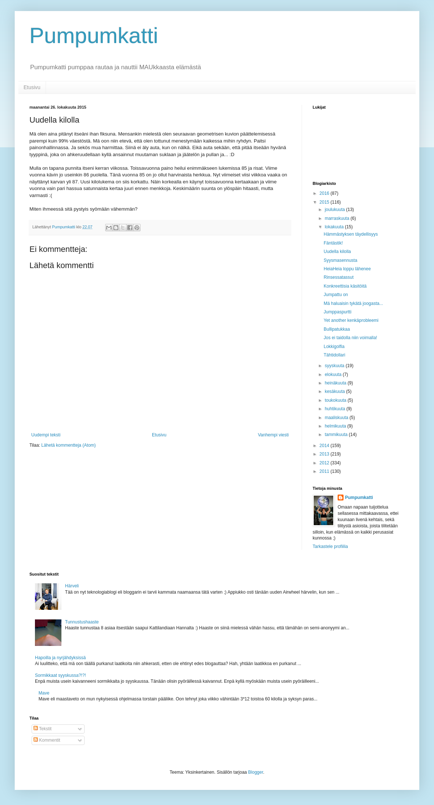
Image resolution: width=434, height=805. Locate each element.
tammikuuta (337, 434)
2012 (325, 462)
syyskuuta (335, 365)
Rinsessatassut (338, 277)
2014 (325, 445)
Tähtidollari (334, 355)
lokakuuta (335, 226)
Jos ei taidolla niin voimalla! (350, 337)
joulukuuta (335, 209)
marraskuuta (338, 218)
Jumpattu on (336, 294)
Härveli (72, 585)
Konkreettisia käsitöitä (345, 286)
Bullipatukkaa (337, 329)
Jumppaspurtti (337, 311)
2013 (325, 454)
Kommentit (46, 740)
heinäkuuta (336, 383)
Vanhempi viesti (273, 434)
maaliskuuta (337, 417)
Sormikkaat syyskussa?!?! (60, 675)
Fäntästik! (333, 243)
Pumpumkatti (93, 35)
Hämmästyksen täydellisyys (351, 234)
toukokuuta (336, 400)
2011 (325, 471)
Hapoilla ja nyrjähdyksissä (60, 657)
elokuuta (334, 374)
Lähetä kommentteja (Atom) (68, 445)
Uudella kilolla (337, 251)
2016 (325, 193)
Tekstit (42, 728)
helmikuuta (336, 426)
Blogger (255, 772)
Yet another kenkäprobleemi (351, 320)
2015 (325, 202)
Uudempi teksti (45, 434)
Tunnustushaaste (82, 622)
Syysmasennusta (340, 260)
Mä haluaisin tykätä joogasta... (353, 303)
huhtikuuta (335, 408)
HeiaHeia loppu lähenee (347, 268)
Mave (44, 693)
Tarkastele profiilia (330, 546)
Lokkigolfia (334, 346)
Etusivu (32, 87)
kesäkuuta (335, 391)
